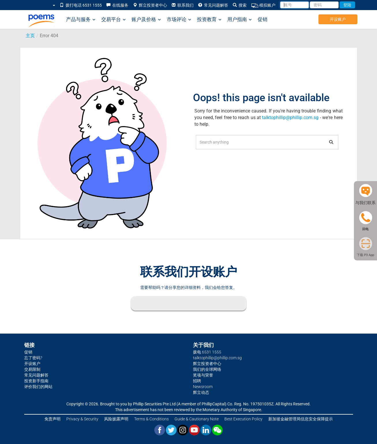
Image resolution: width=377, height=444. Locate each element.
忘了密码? (33, 357)
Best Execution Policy (243, 419)
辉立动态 (201, 392)
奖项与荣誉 (203, 375)
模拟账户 (263, 5)
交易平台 (113, 19)
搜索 (240, 5)
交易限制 (32, 369)
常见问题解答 (213, 5)
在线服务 (117, 5)
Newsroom (203, 386)
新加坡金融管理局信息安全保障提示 (300, 419)
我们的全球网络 (207, 369)
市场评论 (179, 19)
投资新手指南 (36, 381)
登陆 (347, 5)
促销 (262, 19)
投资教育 (209, 19)
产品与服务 (80, 19)
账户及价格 (146, 19)
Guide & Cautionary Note (197, 419)
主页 (30, 35)
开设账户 (338, 19)
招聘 (197, 381)
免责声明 (52, 419)
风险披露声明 (116, 419)
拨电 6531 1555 (207, 352)
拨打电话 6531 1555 (81, 5)
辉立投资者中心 (150, 5)
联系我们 (183, 5)
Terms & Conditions (151, 419)
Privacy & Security (82, 419)
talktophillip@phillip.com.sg (290, 117)
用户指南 (239, 19)
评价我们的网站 (38, 386)
